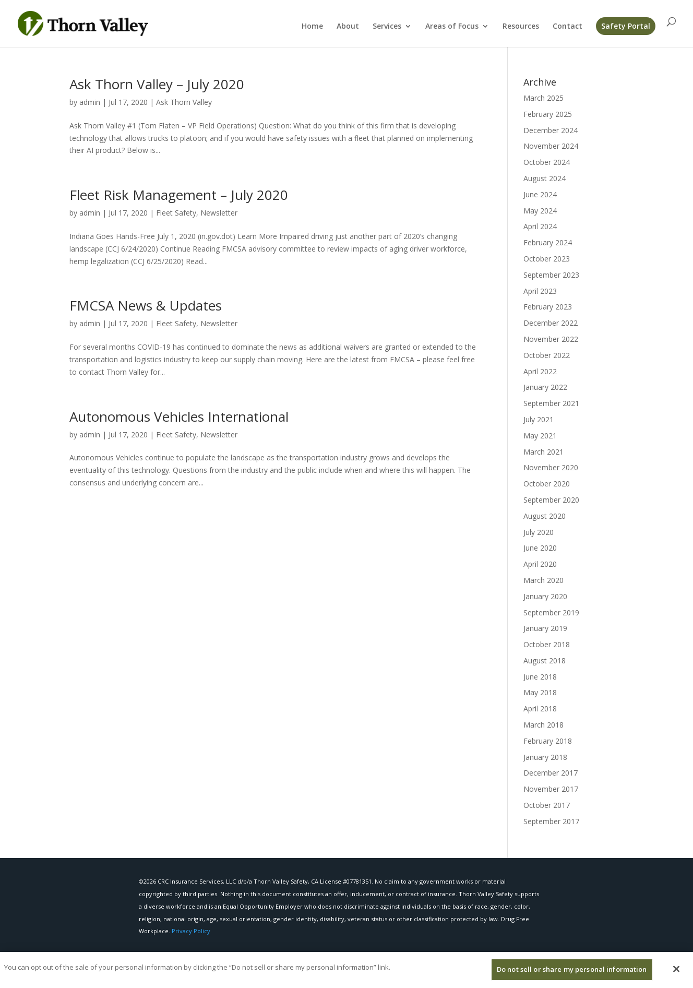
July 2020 (538, 532)
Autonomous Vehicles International (179, 416)
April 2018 (540, 708)
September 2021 (551, 403)
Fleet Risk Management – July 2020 (178, 194)
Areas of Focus (452, 26)
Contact (567, 26)
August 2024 (544, 178)
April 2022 (540, 371)
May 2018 (540, 692)
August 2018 (544, 660)
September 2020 (551, 500)
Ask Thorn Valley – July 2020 (156, 84)
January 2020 (545, 596)
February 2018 (547, 741)
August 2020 (544, 516)
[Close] (676, 974)
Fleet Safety (176, 213)
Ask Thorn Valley (184, 102)
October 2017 (546, 805)
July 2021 (538, 419)
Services (387, 26)
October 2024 (546, 162)
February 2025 (547, 114)
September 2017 (551, 821)
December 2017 (550, 773)
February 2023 (547, 307)
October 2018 (546, 644)
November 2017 (550, 789)
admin (89, 102)
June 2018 (540, 677)
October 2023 (546, 259)
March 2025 (543, 98)
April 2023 (540, 291)
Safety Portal (625, 26)
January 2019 (545, 628)
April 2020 (540, 564)
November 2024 (550, 146)
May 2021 (540, 436)
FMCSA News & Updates (145, 305)
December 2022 (550, 323)
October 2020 (546, 484)
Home (312, 26)
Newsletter (218, 213)
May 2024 (540, 211)
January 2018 (545, 757)
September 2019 (551, 612)
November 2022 (550, 339)
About (348, 26)
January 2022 (545, 387)
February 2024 (547, 242)
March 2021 (543, 452)
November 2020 (550, 467)
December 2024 (550, 130)
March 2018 (543, 725)
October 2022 (546, 355)
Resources (521, 26)
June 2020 (540, 548)
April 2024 (540, 226)
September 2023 (551, 275)
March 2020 (543, 580)
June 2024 (540, 194)
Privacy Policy (191, 931)
